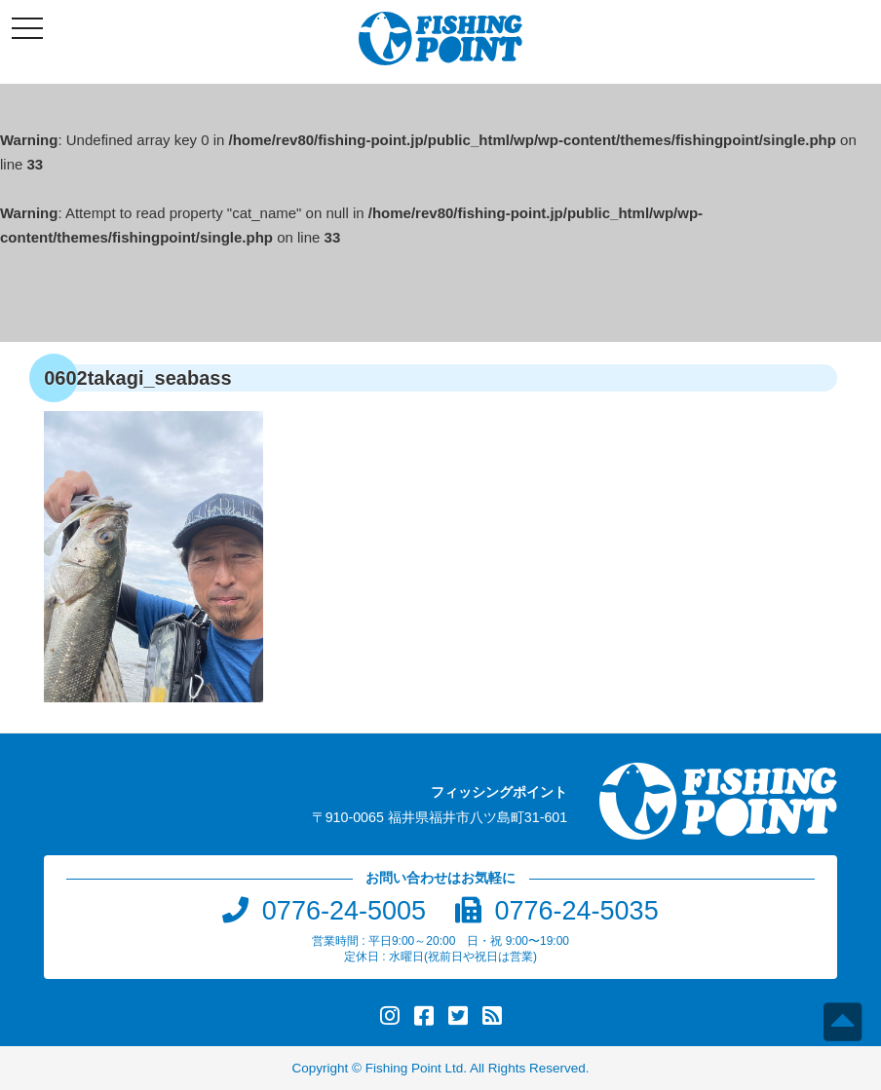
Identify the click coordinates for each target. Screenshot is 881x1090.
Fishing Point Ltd (414, 1068)
